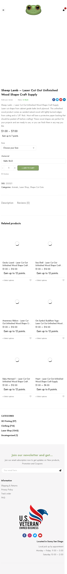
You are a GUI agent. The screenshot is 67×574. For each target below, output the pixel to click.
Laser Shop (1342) (9, 430)
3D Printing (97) (8, 421)
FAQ (3, 497)
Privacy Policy (7, 489)
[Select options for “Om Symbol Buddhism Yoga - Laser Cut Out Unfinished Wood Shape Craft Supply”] (41, 338)
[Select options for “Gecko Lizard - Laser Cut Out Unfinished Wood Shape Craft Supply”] (8, 280)
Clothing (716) (8, 426)
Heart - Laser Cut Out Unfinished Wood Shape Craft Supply (49, 380)
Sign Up (60, 470)
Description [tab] (7, 203)
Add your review (7, 100)
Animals (15, 187)
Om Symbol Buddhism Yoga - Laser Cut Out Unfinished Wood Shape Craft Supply (48, 323)
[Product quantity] (8, 168)
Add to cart (28, 168)
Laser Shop (24, 187)
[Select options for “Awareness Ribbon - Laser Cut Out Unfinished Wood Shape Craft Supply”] (8, 338)
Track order (6, 493)
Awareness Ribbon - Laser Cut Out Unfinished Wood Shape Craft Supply (16, 323)
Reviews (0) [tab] (23, 203)
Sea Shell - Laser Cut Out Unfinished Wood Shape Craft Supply (48, 265)
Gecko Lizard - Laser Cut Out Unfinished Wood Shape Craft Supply (15, 265)
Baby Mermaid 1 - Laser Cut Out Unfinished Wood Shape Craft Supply (16, 381)
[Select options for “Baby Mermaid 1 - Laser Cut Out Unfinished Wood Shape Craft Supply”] (8, 396)
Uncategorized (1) (9, 435)
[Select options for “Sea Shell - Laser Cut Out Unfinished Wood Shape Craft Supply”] (41, 280)
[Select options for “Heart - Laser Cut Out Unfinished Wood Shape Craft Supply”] (41, 396)
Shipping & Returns (9, 485)
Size (3, 143)
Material (5, 156)
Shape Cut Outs (37, 187)
